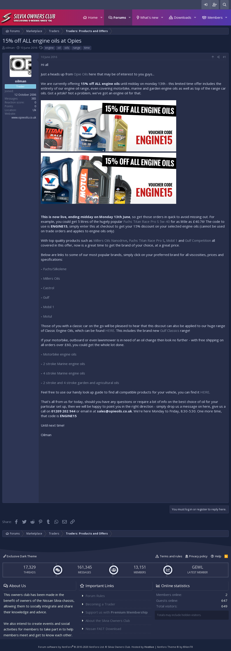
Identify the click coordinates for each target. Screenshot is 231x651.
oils (67, 48)
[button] (101, 17)
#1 (224, 57)
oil (59, 48)
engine (49, 48)
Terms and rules (171, 556)
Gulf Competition (198, 240)
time (87, 48)
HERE (109, 330)
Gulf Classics (169, 330)
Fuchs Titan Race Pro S (146, 240)
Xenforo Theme (175, 647)
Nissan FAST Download (103, 628)
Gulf (46, 297)
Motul (47, 316)
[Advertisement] (133, 468)
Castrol (48, 288)
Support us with (116, 612)
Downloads (182, 17)
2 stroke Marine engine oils (64, 363)
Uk (34, 110)
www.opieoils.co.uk (24, 117)
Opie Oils (81, 74)
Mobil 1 (172, 240)
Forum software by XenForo (71, 647)
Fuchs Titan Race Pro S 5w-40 (146, 221)
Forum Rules (95, 595)
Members (215, 17)
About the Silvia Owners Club (107, 620)
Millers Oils (51, 278)
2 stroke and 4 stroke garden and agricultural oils (81, 382)
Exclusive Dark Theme (20, 556)
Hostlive (149, 647)
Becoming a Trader (100, 604)
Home (93, 17)
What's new (149, 17)
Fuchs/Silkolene (55, 269)
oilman (10, 48)
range (76, 48)
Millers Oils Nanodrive (110, 240)
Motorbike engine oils (59, 354)
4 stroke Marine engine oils (64, 373)
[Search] (224, 4)
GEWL (197, 567)
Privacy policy (198, 556)
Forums (119, 17)
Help (218, 556)
